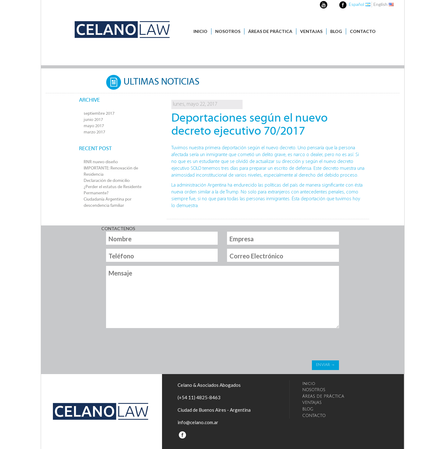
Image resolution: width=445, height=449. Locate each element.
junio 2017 (93, 120)
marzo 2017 (94, 132)
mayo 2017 (94, 126)
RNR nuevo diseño (101, 162)
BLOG (336, 31)
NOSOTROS (227, 31)
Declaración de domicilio (107, 180)
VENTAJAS (311, 31)
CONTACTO (363, 31)
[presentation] (153, 346)
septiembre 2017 (99, 113)
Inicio (200, 31)
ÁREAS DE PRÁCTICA (270, 31)
